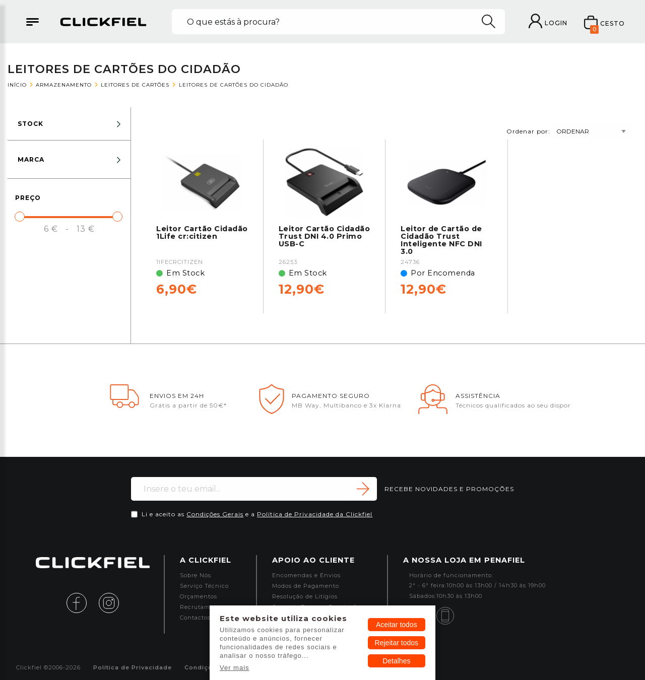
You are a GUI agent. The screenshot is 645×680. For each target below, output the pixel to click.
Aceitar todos (396, 625)
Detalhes (396, 661)
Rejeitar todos (396, 643)
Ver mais (234, 667)
